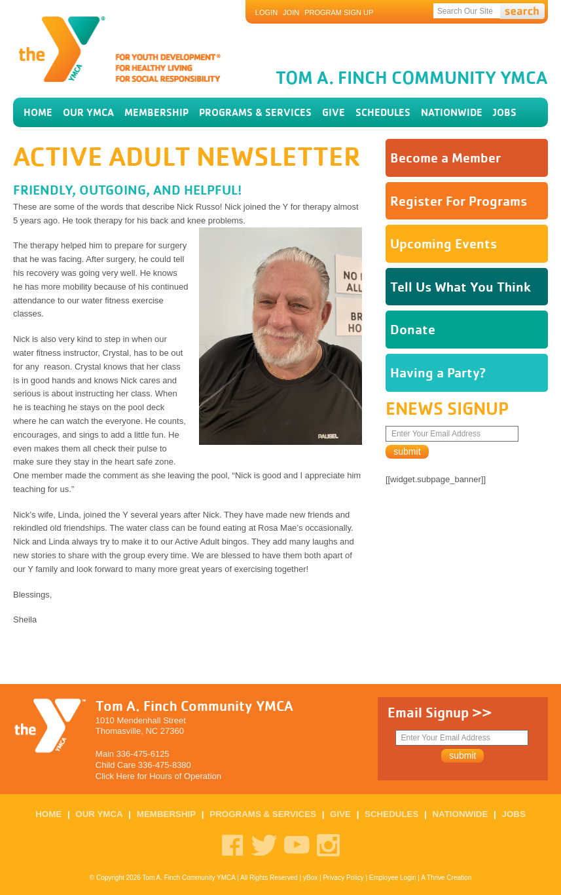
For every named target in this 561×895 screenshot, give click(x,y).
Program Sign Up (338, 12)
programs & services (255, 112)
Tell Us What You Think (460, 286)
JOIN (291, 12)
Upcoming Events (443, 243)
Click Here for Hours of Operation (158, 776)
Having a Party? (438, 372)
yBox (310, 877)
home (38, 112)
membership (156, 112)
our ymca (88, 112)
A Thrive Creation (446, 877)
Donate (412, 329)
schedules (382, 112)
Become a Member (445, 157)
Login (266, 12)
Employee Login (392, 877)
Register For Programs (458, 201)
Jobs (504, 112)
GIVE (333, 112)
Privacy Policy (343, 877)
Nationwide (451, 112)
